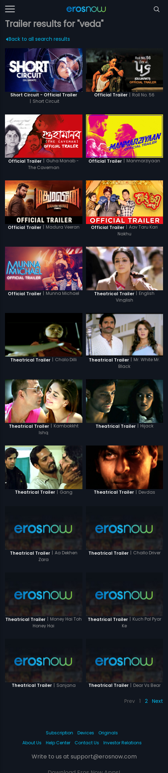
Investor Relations (122, 743)
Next (157, 701)
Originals (108, 733)
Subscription (59, 733)
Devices (85, 733)
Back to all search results (38, 39)
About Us (32, 743)
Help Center (58, 743)
